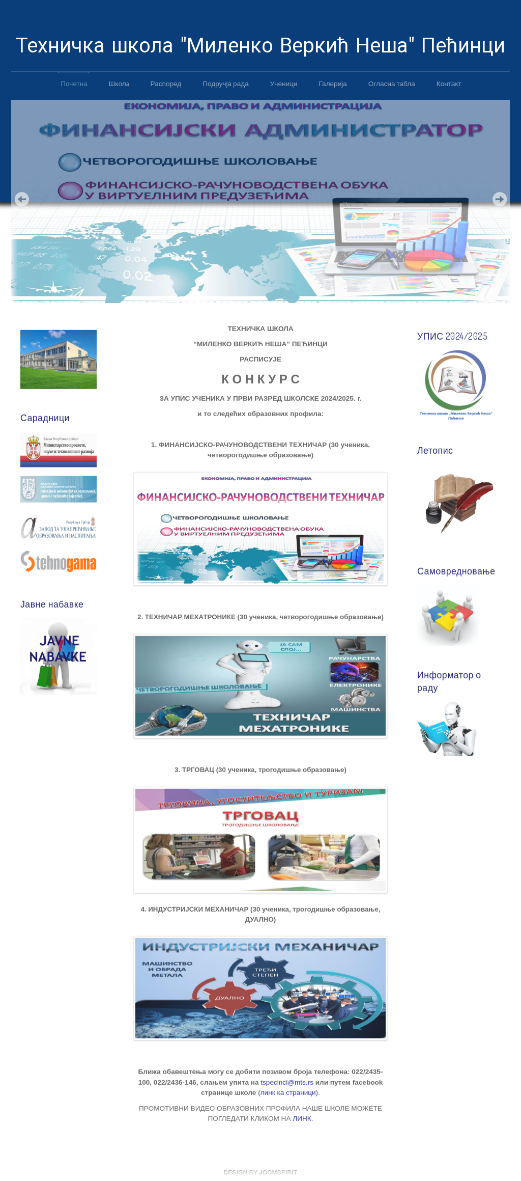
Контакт (449, 83)
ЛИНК (302, 1117)
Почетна (74, 83)
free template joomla (260, 1172)
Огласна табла (391, 83)
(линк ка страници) (288, 1091)
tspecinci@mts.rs (286, 1081)
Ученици (284, 83)
